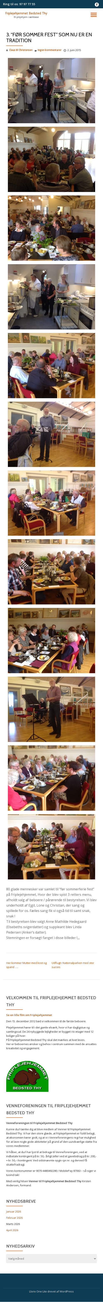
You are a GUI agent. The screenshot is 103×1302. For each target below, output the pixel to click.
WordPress (67, 1291)
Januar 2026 (13, 1211)
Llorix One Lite (38, 1291)
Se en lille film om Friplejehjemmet (29, 1015)
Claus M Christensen (21, 50)
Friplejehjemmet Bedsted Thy (26, 13)
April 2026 (12, 1230)
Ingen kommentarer (48, 50)
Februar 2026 (14, 1218)
